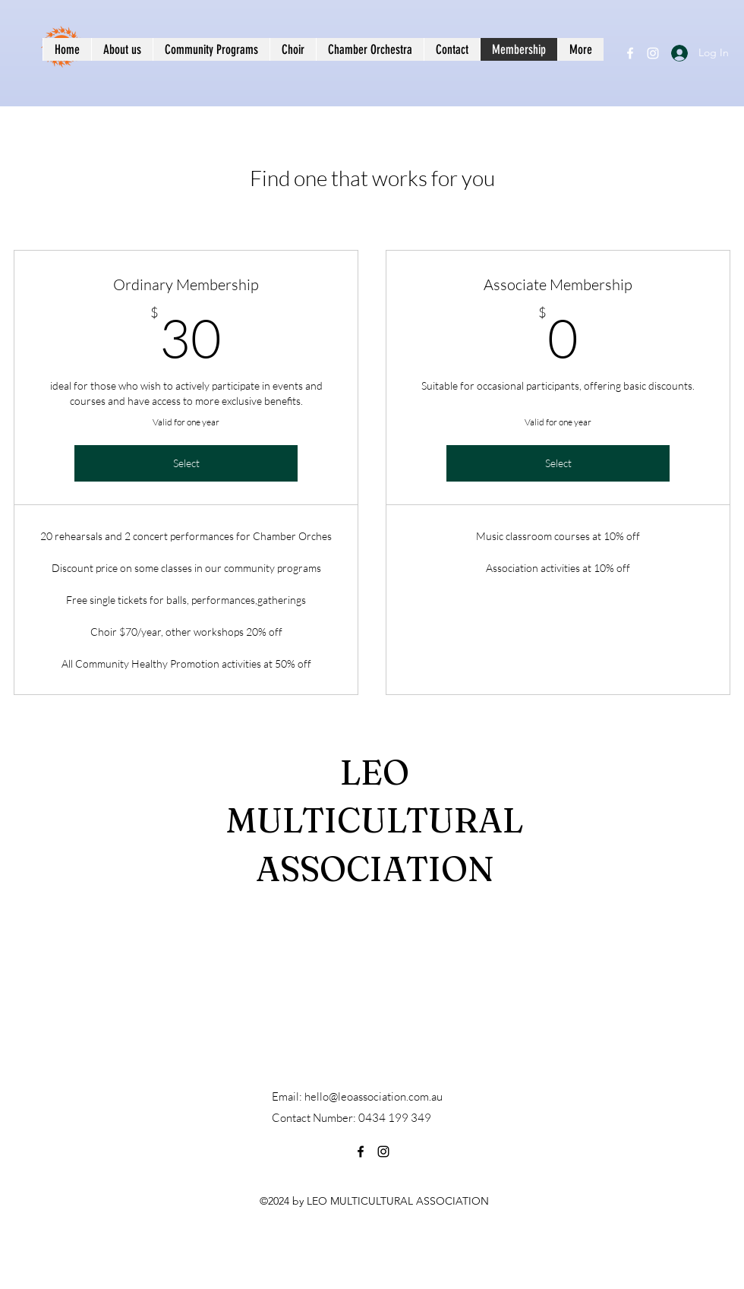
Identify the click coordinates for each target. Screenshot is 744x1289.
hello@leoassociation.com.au (373, 1096)
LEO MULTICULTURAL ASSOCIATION (374, 820)
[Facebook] (630, 53)
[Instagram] (652, 53)
